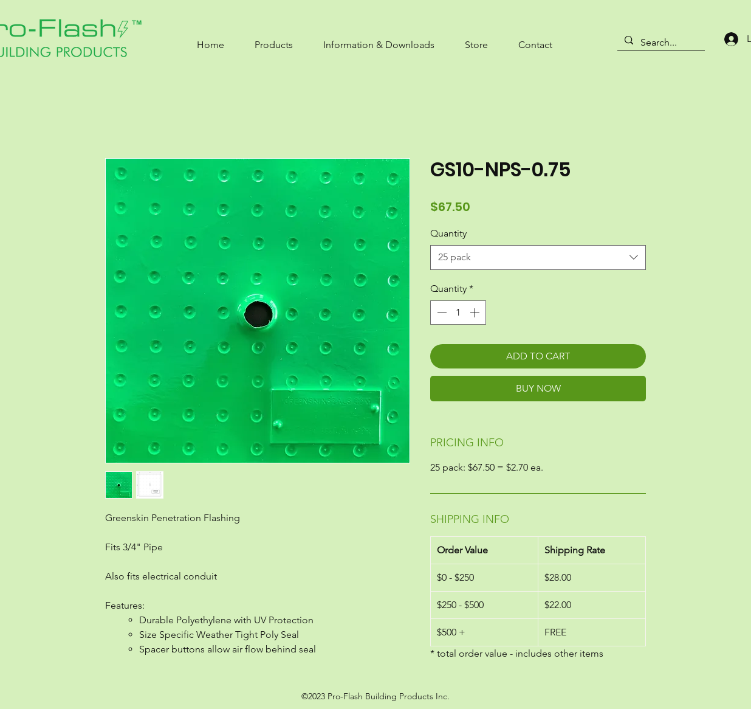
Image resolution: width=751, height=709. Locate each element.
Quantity (448, 233)
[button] (273, 39)
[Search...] (659, 42)
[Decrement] (440, 312)
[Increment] (475, 312)
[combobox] (538, 257)
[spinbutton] (458, 312)
